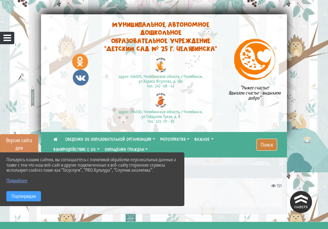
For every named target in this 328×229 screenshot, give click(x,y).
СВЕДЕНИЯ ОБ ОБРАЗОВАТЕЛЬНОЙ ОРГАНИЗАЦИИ (108, 139)
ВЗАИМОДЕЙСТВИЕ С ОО (74, 149)
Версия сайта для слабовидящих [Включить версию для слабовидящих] (19, 148)
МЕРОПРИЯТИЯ (173, 139)
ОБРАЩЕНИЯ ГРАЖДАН (124, 149)
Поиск (267, 144)
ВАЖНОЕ (202, 139)
